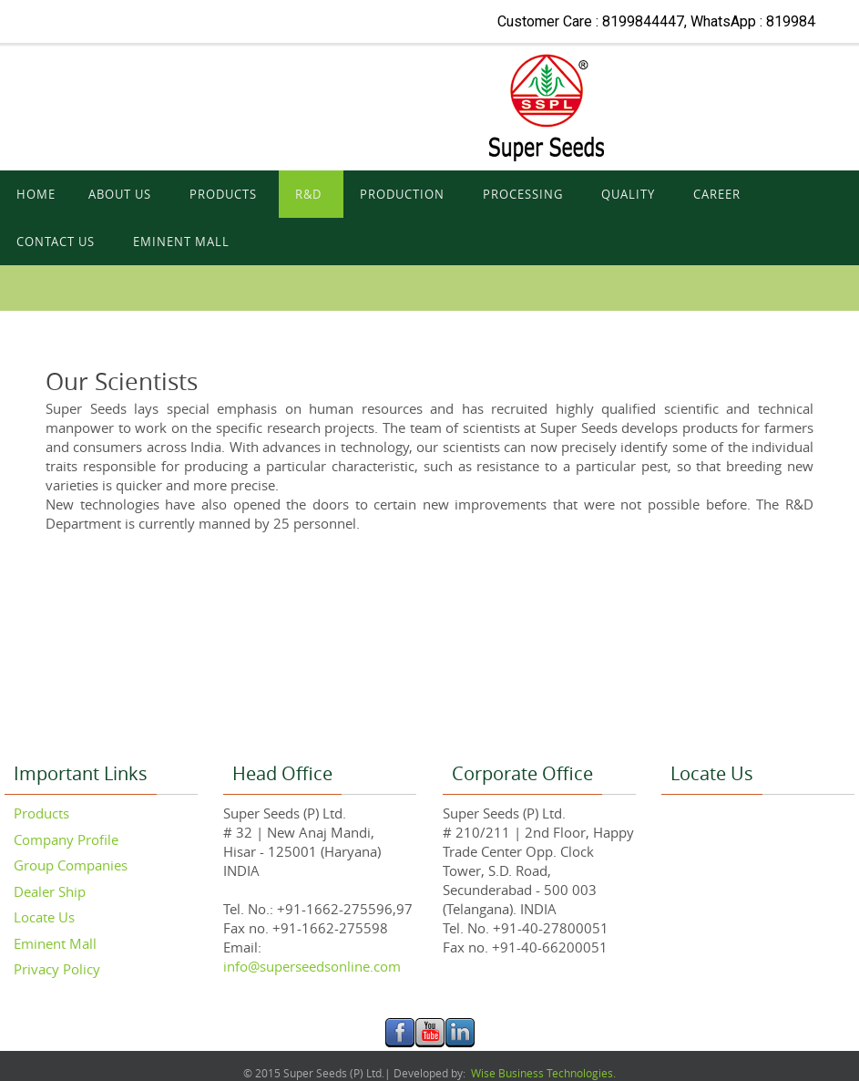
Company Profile (66, 839)
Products (41, 813)
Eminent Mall (55, 943)
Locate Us (44, 917)
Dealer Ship (50, 891)
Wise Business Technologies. (542, 1073)
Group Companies (71, 865)
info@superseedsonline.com (312, 966)
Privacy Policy (57, 969)
